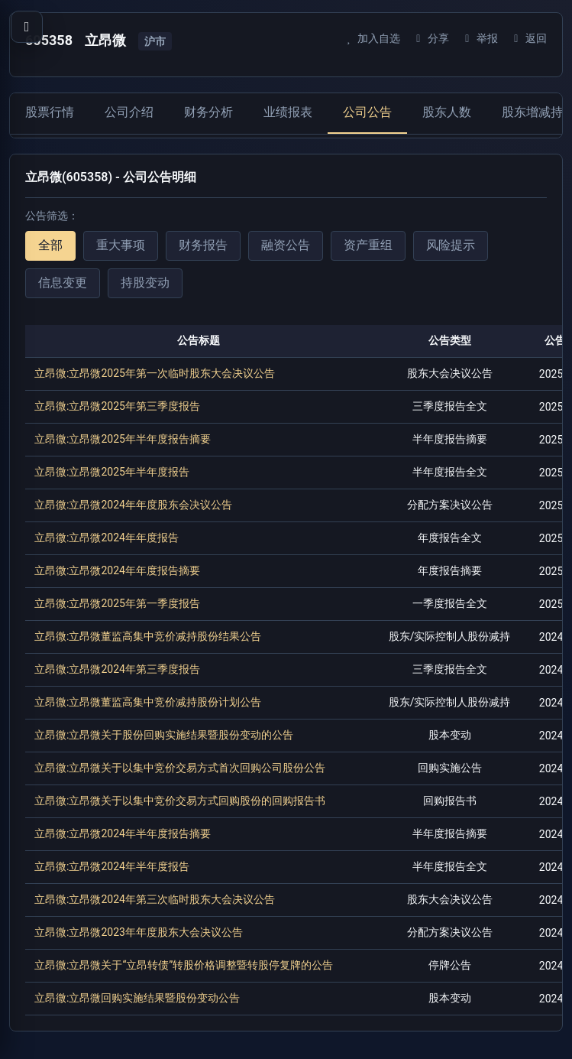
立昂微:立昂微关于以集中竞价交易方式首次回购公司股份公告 (179, 768)
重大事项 (120, 245)
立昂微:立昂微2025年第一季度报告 (117, 603)
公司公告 (367, 112)
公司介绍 (129, 112)
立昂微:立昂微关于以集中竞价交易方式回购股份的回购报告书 (179, 800)
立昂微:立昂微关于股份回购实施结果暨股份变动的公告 (163, 735)
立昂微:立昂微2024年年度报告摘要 (117, 570)
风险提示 (450, 245)
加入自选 (370, 38)
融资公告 (285, 245)
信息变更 (62, 282)
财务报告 (203, 245)
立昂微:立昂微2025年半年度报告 (111, 472)
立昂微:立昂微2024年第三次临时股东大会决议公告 (154, 899)
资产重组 (368, 245)
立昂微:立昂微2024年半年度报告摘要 (122, 833)
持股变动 (145, 282)
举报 (479, 38)
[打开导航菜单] (27, 27)
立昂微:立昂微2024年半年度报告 (111, 866)
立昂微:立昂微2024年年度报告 (106, 537)
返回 (528, 38)
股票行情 (49, 112)
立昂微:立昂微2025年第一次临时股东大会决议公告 (154, 373)
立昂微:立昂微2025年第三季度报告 (117, 406)
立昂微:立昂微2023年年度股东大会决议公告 (138, 932)
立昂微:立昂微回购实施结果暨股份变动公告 (137, 998)
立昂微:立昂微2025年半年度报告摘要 (122, 439)
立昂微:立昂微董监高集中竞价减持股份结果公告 (147, 636)
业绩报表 (287, 112)
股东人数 (446, 112)
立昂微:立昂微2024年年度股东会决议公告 (133, 505)
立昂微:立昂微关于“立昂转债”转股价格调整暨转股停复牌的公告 (183, 965)
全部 (50, 245)
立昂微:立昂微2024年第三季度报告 (117, 669)
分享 (430, 38)
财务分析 (208, 112)
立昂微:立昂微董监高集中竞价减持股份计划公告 (147, 702)
